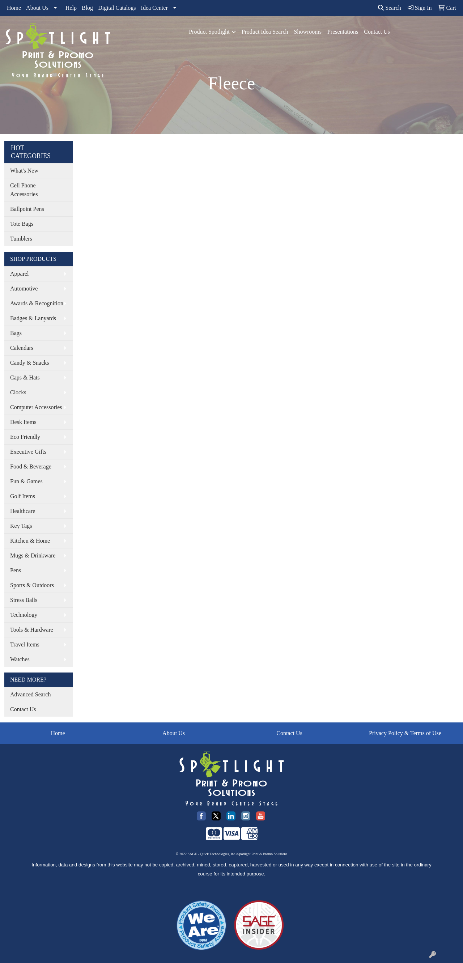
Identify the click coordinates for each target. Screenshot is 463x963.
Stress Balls (23, 600)
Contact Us (377, 32)
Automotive (24, 288)
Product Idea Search (265, 32)
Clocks (18, 392)
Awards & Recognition (36, 303)
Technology (23, 615)
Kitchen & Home (30, 541)
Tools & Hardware (31, 630)
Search (389, 8)
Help (71, 8)
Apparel (19, 274)
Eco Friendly (25, 437)
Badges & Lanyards (33, 318)
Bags (16, 333)
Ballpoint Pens (27, 209)
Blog (87, 8)
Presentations (342, 32)
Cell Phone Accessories (24, 189)
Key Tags (21, 526)
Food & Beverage (30, 466)
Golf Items (22, 496)
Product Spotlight (209, 32)
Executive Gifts (28, 452)
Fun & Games (26, 481)
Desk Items (23, 422)
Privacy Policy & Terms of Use (405, 733)
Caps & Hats (25, 377)
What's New (24, 170)
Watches (20, 659)
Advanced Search (30, 694)
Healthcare (22, 511)
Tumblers (21, 239)
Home (14, 8)
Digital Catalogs (117, 8)
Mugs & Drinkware (32, 555)
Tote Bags (21, 224)
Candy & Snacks (29, 363)
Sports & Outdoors (32, 585)
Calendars (21, 348)
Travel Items (24, 644)
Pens (15, 570)
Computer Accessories (36, 407)
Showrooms (307, 32)
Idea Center (154, 8)
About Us (37, 8)
